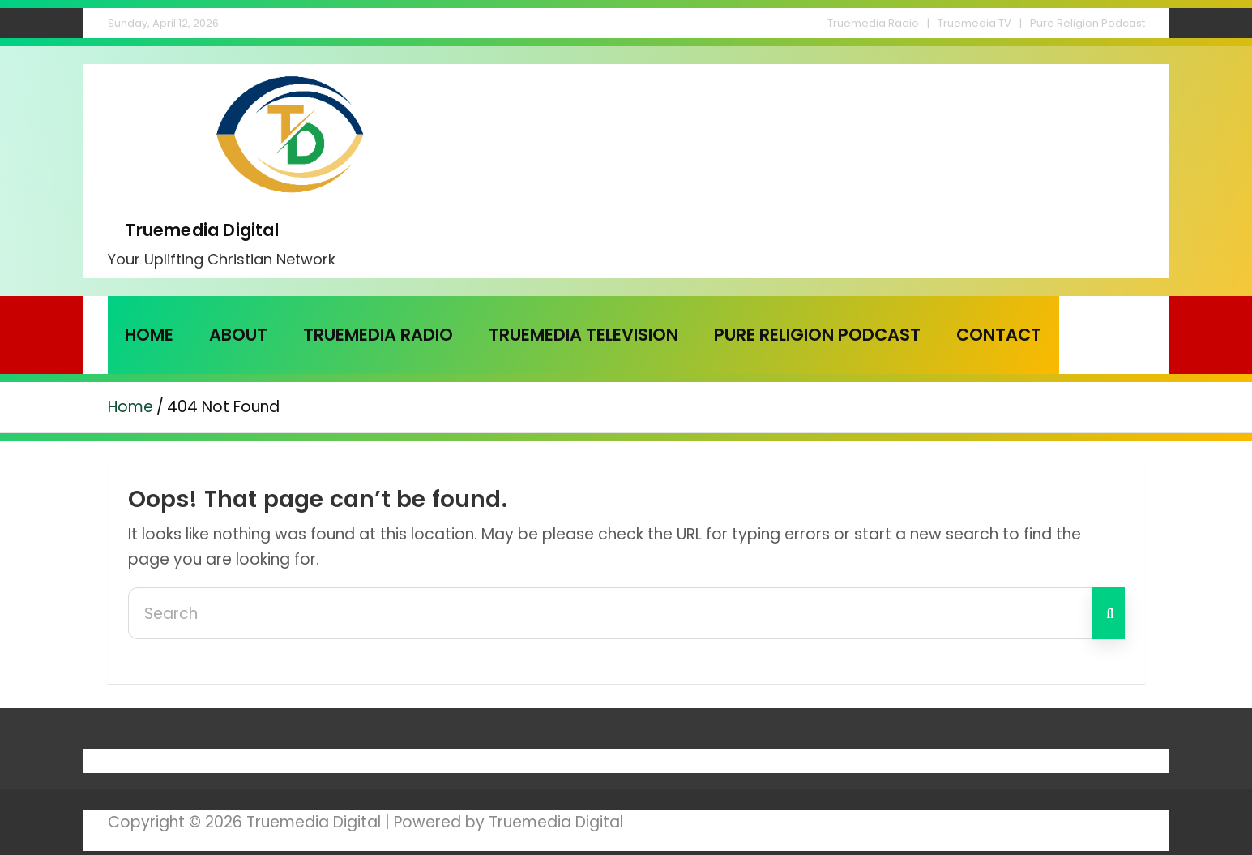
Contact (998, 334)
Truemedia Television (583, 334)
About (238, 334)
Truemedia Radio (873, 23)
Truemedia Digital (201, 230)
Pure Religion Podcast (1087, 23)
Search (1108, 613)
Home (149, 334)
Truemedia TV (974, 23)
